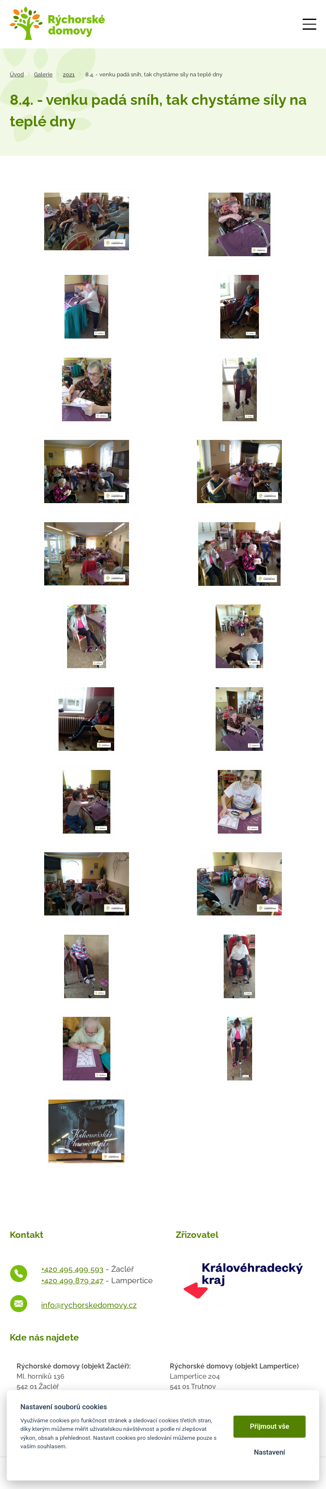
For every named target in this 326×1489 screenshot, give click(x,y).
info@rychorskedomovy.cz (89, 1305)
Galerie (43, 74)
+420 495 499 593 (72, 1269)
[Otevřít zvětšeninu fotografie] (86, 221)
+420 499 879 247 (72, 1280)
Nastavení (269, 1452)
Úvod (17, 74)
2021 (69, 74)
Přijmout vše (269, 1426)
